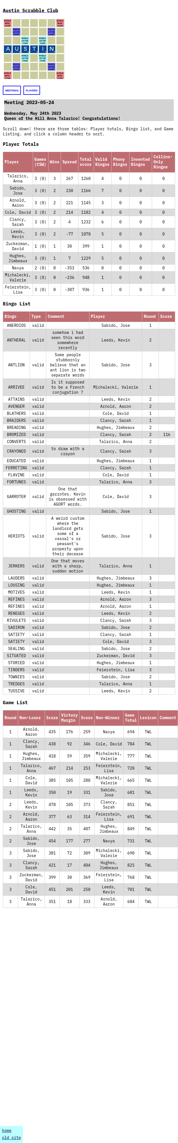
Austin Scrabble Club (30, 10)
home (7, 1130)
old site (11, 1137)
